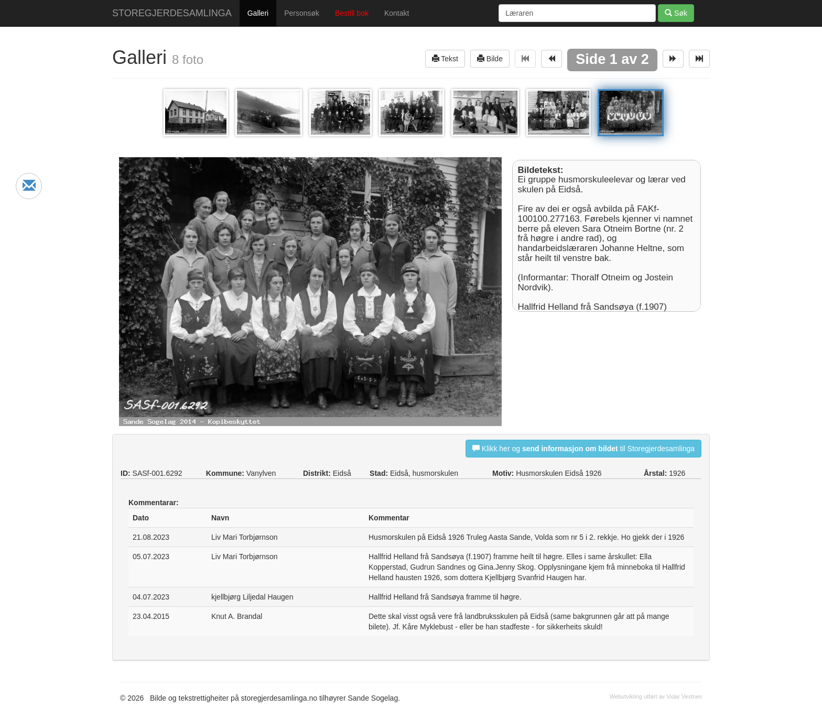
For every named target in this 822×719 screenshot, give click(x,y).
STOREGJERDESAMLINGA (172, 13)
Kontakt (396, 13)
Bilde (490, 58)
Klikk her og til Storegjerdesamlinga (583, 448)
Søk (676, 12)
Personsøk (301, 13)
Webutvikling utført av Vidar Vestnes (656, 696)
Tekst (445, 58)
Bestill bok (352, 13)
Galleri (257, 13)
